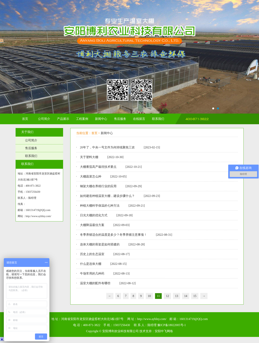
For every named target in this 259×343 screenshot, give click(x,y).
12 (167, 296)
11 (158, 296)
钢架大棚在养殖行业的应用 (98, 186)
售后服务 (31, 148)
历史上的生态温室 (92, 254)
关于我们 (27, 132)
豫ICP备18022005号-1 (171, 325)
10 (149, 296)
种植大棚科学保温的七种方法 (100, 205)
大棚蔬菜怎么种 (90, 176)
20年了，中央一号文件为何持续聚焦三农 (107, 147)
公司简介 (31, 140)
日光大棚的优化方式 (93, 215)
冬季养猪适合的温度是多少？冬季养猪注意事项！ (113, 234)
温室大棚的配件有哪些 (95, 283)
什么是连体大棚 (90, 263)
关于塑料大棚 (89, 157)
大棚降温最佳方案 (92, 225)
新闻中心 (107, 133)
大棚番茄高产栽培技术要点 (98, 166)
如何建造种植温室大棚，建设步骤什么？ (107, 195)
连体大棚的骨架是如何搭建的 (100, 244)
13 (176, 296)
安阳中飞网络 (164, 331)
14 (185, 296)
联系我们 (31, 156)
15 (194, 296)
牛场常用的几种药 (92, 273)
